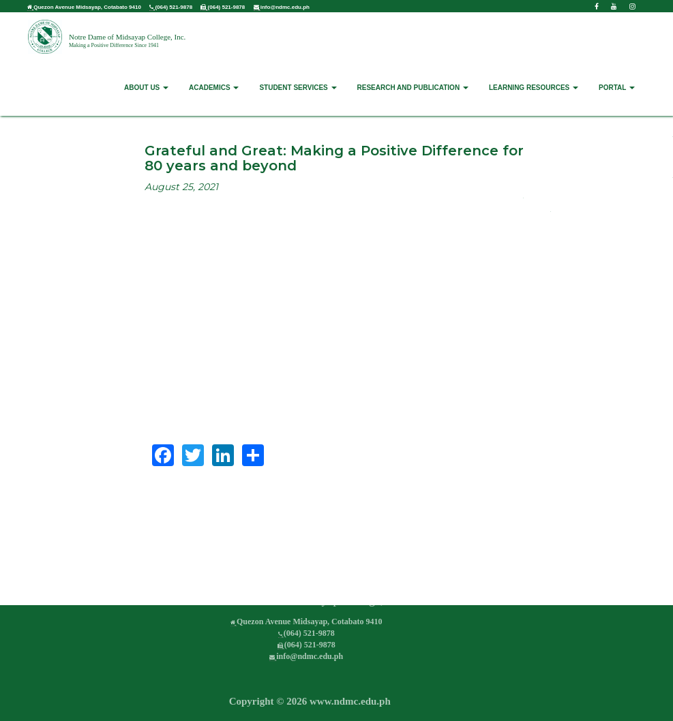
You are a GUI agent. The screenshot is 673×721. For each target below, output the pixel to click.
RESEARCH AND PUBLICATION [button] (412, 87)
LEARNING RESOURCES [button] (533, 87)
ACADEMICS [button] (214, 87)
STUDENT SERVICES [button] (297, 87)
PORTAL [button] (617, 87)
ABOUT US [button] (146, 87)
